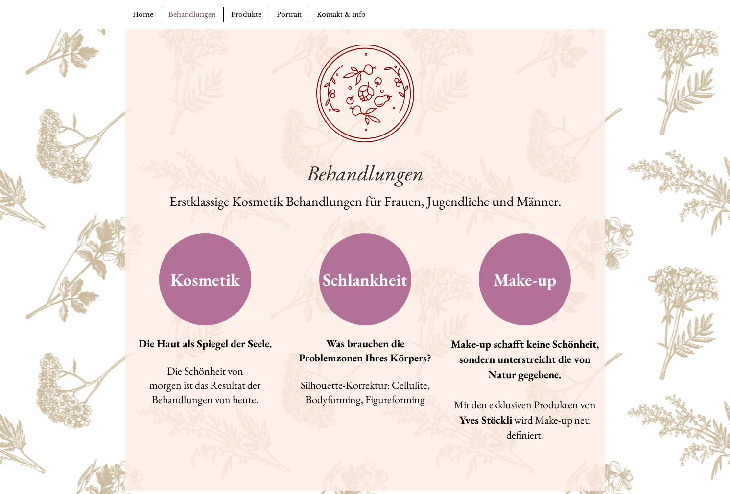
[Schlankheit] (365, 279)
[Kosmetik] (205, 279)
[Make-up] (525, 279)
